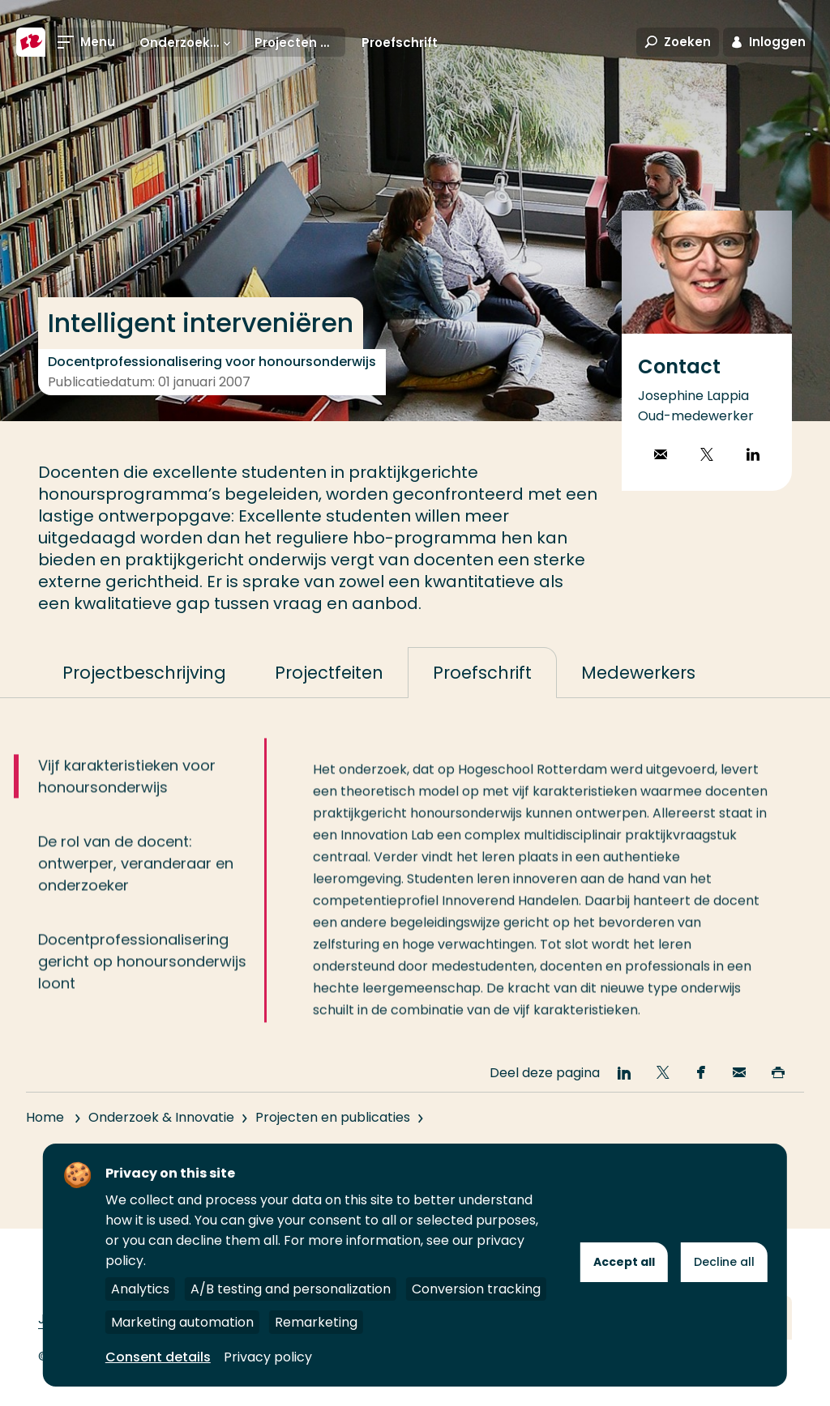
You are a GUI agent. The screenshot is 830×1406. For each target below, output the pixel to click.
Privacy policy (268, 1357)
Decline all (724, 1262)
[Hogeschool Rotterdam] (30, 42)
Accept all (624, 1262)
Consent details (158, 1357)
